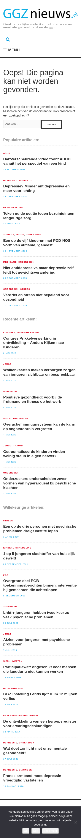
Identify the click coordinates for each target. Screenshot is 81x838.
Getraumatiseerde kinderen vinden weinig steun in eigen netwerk (34, 453)
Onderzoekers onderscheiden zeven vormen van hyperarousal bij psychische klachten (39, 483)
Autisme (8, 235)
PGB (5, 575)
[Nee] (75, 822)
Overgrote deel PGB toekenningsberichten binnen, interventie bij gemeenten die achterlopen (40, 585)
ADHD (6, 153)
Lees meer (50, 830)
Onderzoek (33, 235)
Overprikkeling (28, 332)
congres (9, 332)
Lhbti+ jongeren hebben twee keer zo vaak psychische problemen (36, 614)
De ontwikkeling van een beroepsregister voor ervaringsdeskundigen (39, 723)
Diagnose (25, 770)
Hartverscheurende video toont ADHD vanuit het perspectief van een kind (36, 161)
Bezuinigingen (13, 208)
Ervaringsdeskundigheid (20, 715)
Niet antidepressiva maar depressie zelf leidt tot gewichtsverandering (38, 270)
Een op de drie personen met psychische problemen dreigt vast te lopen (39, 528)
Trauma (18, 446)
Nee (35, 830)
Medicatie (25, 180)
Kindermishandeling (17, 548)
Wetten (17, 661)
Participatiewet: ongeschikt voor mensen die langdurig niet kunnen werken (39, 669)
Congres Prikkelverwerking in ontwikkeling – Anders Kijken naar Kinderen (33, 342)
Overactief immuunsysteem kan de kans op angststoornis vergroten (39, 426)
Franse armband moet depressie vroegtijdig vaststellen (32, 778)
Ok (26, 830)
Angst (7, 418)
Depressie (10, 180)
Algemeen (10, 391)
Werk (7, 661)
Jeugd (20, 235)
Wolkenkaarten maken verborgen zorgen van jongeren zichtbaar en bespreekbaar (39, 372)
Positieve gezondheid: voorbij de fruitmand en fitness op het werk (32, 399)
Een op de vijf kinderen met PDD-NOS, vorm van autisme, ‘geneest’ (37, 242)
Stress (25, 289)
